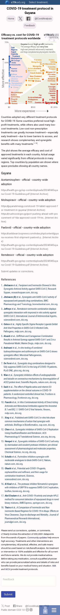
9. (2, 387)
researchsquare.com (20, 292)
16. (2, 484)
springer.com (38, 503)
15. (2, 468)
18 (36, 143)
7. (2, 363)
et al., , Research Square (30, 289)
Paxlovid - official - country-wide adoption (25, 227)
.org (18, 2)
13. (2, 441)
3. (2, 309)
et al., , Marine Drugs (30, 340)
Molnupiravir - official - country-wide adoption (28, 200)
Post (7, 606)
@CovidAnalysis (33, 606)
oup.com (43, 425)
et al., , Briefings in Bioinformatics (30, 421)
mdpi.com (19, 331)
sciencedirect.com (12, 319)
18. (2, 507)
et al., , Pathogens (31, 328)
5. (2, 336)
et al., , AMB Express (32, 499)
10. (2, 402)
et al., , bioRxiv (32, 487)
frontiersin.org (24, 397)
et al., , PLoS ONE (30, 367)
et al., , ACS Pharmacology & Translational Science (31, 433)
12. (2, 429)
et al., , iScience (26, 472)
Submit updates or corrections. (17, 271)
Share (19, 606)
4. (2, 324)
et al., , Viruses (31, 406)
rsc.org (25, 452)
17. (2, 495)
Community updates (37, 537)
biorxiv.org (17, 491)
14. (2, 456)
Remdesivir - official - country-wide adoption (27, 254)
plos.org (17, 370)
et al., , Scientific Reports (31, 379)
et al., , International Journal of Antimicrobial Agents (30, 312)
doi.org (34, 292)
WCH (7, 569)
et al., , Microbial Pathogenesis (30, 351)
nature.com (43, 382)
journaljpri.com (11, 522)
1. (2, 285)
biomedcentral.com (41, 304)
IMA (54, 565)
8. (2, 375)
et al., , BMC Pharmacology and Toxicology (30, 300)
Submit (8, 594)
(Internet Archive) (39, 194)
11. (2, 417)
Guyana (6, 173)
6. (2, 348)
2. (2, 297)
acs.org (44, 436)
